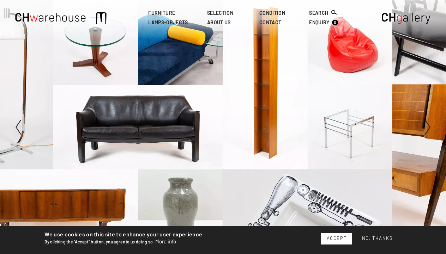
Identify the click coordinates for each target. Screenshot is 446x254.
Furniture (161, 13)
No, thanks (377, 238)
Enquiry (323, 23)
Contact (270, 23)
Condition (272, 13)
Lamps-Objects (168, 23)
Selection (220, 13)
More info (165, 241)
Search (323, 13)
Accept (337, 238)
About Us (219, 23)
